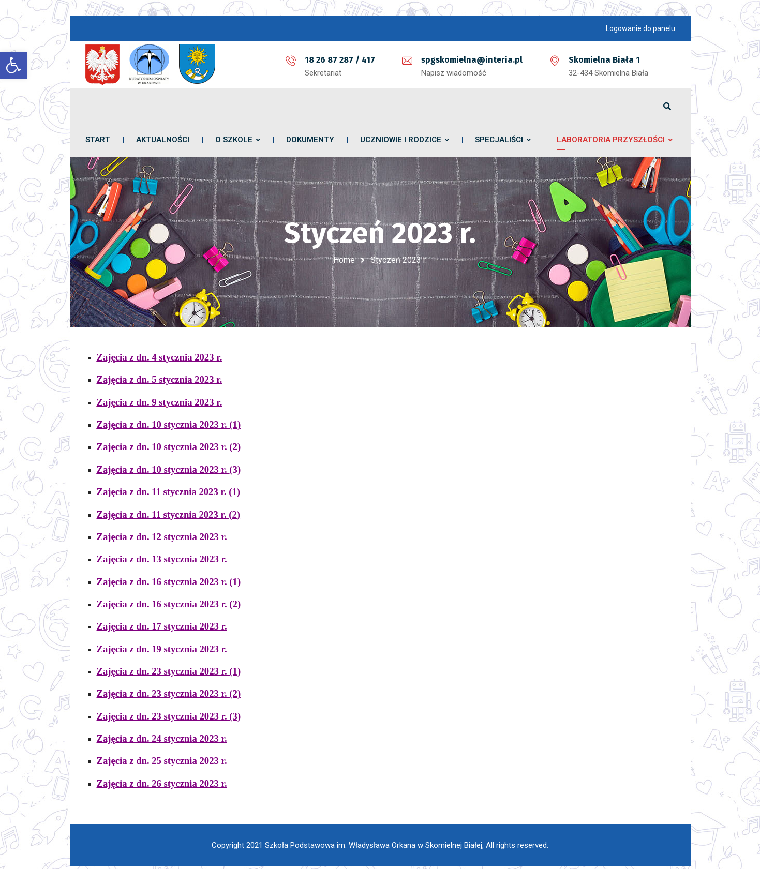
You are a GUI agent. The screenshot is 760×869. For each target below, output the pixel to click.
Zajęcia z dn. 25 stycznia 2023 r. (162, 754)
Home (344, 260)
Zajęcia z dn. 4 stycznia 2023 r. (159, 351)
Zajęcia (112, 418)
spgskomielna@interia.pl (472, 60)
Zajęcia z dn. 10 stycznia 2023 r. (163, 463)
